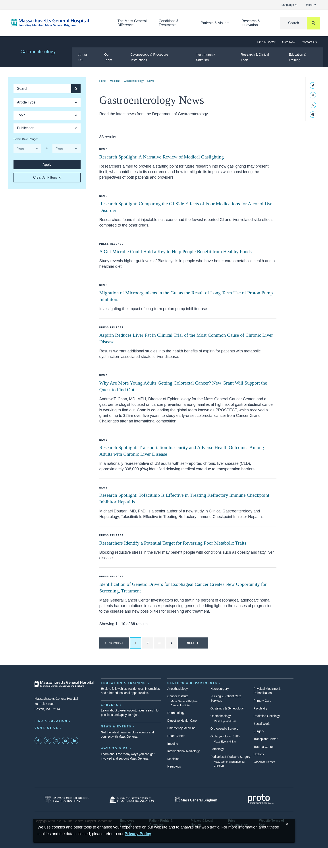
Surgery (258, 731)
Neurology (174, 766)
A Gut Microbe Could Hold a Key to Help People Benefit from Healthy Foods (175, 251)
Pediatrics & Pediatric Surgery (230, 756)
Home (102, 80)
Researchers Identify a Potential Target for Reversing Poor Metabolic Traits (172, 543)
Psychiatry (260, 708)
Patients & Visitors (215, 23)
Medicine (115, 80)
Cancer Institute (177, 696)
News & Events (116, 726)
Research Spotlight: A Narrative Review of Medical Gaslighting (161, 157)
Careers (110, 704)
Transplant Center (265, 739)
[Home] (57, 23)
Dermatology (175, 713)
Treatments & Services (206, 57)
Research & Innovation (250, 23)
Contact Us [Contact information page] (46, 727)
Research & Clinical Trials (255, 57)
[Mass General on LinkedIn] (74, 740)
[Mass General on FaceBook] (38, 740)
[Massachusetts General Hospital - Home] (64, 684)
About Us (82, 57)
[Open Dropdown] (47, 102)
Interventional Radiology (183, 751)
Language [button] (289, 4)
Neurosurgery (219, 688)
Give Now (288, 42)
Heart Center (176, 736)
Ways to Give (114, 748)
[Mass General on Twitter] (47, 740)
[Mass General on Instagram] (56, 740)
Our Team (108, 57)
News (150, 80)
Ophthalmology (220, 716)
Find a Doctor (266, 42)
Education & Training (297, 57)
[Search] (300, 23)
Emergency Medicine (181, 728)
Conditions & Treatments (169, 23)
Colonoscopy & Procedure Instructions (149, 57)
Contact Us (309, 42)
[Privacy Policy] (138, 834)
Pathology (217, 749)
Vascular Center (264, 762)
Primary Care (262, 700)
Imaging (172, 743)
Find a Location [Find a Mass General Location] (51, 721)
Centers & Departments (192, 683)
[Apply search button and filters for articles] (76, 88)
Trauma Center (263, 746)
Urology (258, 754)
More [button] (311, 4)
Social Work (261, 723)
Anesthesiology (177, 688)
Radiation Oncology (266, 716)
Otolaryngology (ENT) (225, 736)
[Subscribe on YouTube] (65, 740)
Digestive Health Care (182, 720)
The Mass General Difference (132, 23)
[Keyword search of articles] (42, 88)
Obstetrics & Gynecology (227, 708)
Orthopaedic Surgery (224, 728)
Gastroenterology (38, 51)
